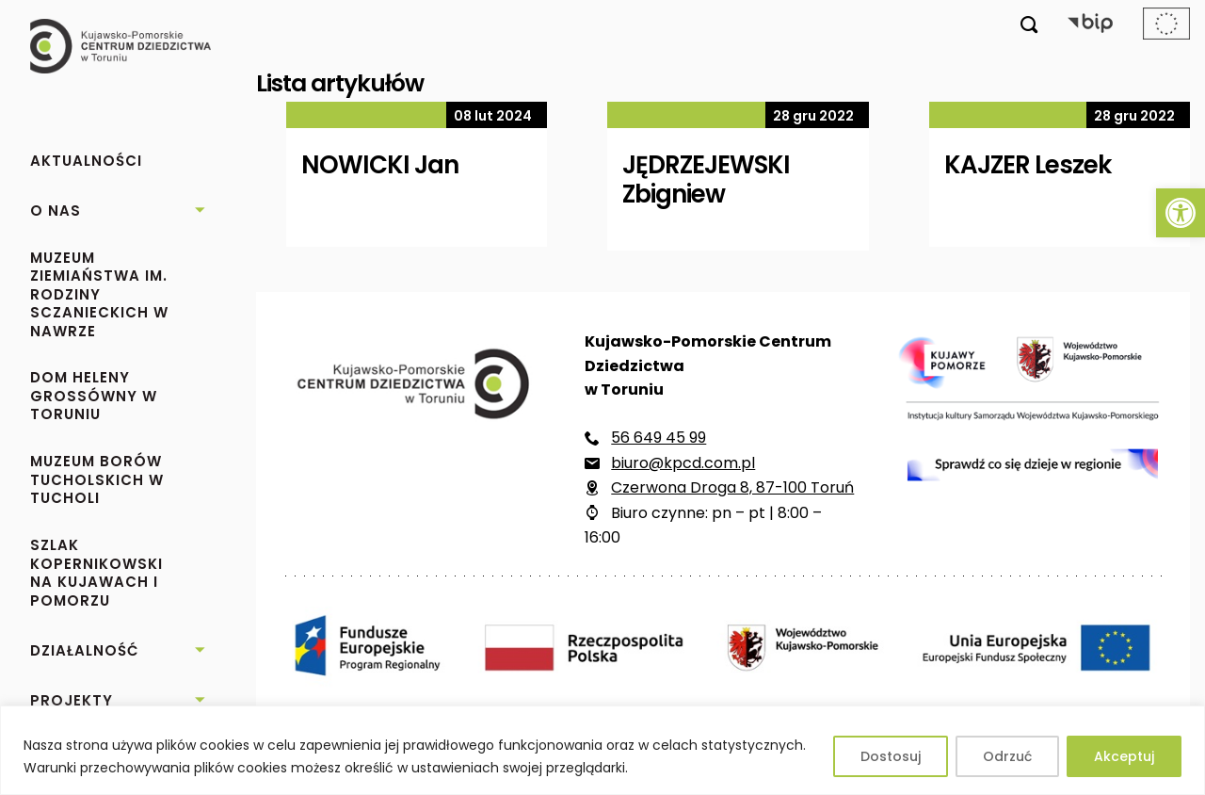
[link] (1180, 212)
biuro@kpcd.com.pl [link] (683, 463)
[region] (602, 750)
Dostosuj (890, 756)
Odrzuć (1007, 756)
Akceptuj (1124, 756)
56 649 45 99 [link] (658, 437)
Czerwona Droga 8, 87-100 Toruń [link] (732, 487)
